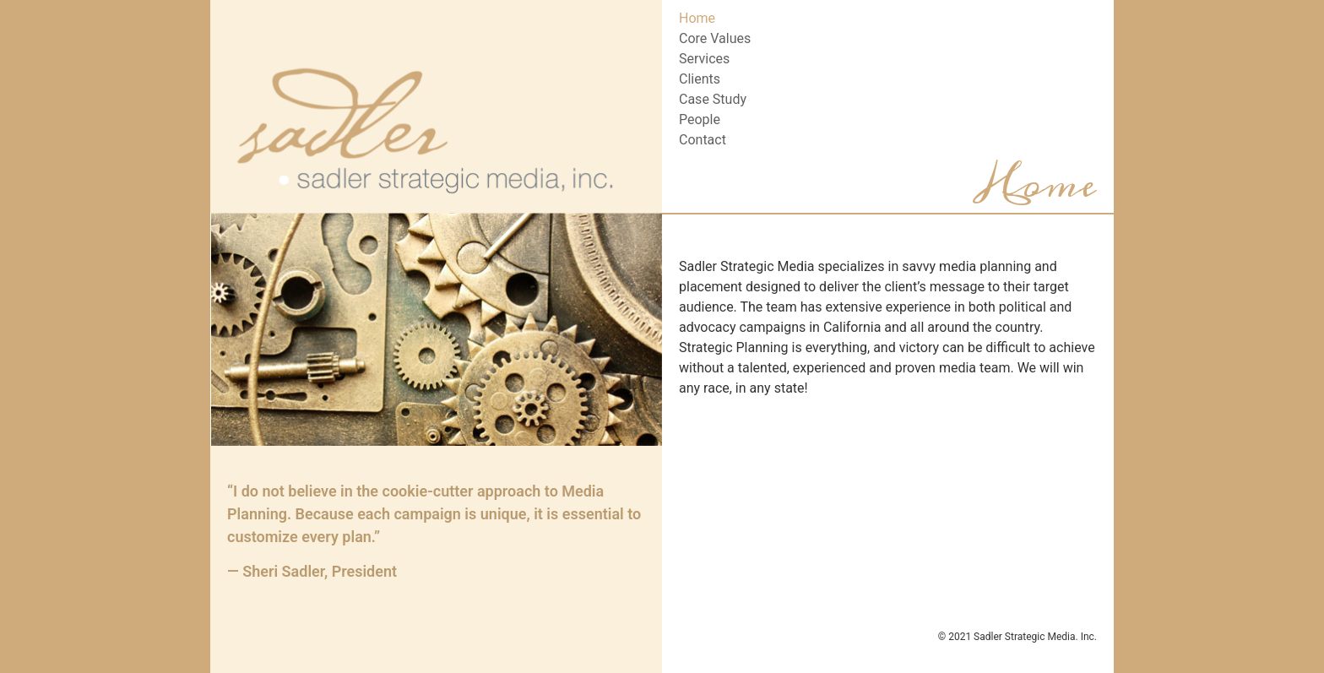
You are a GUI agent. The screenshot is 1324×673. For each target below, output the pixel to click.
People (699, 119)
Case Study (712, 99)
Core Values (715, 38)
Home (697, 18)
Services (704, 59)
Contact (702, 140)
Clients (699, 79)
